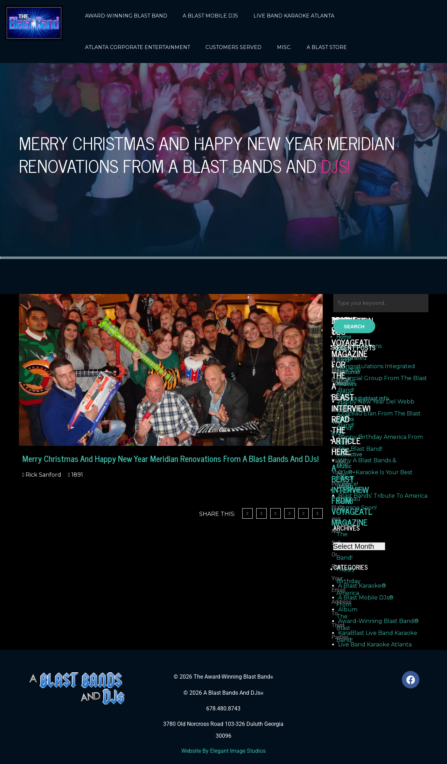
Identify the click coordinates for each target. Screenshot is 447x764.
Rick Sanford (42, 474)
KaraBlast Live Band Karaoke (377, 633)
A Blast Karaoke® (362, 585)
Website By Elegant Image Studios (223, 751)
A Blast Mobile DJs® (365, 597)
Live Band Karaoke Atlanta (375, 644)
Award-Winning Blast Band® (378, 621)
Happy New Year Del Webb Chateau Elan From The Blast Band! (379, 413)
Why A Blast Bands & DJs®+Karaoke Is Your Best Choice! (375, 472)
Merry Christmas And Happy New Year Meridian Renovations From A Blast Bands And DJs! (170, 458)
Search (354, 326)
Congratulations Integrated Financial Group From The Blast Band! (382, 378)
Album (347, 609)
